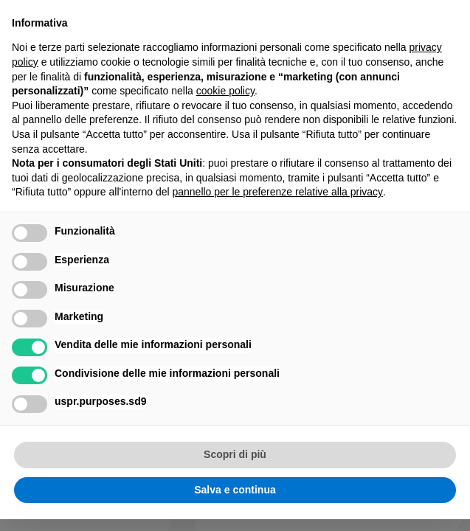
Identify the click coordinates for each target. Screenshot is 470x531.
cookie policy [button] (225, 91)
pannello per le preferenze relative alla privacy (277, 192)
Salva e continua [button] (234, 490)
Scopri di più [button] (235, 454)
